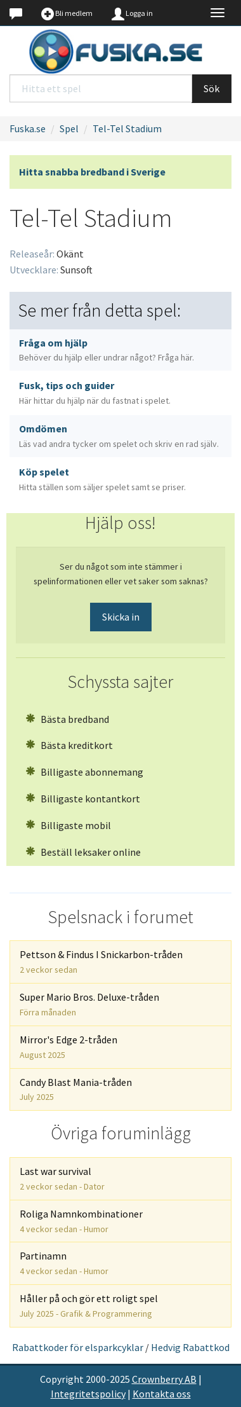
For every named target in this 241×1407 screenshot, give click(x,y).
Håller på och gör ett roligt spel (89, 1305)
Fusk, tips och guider (95, 392)
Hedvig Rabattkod (190, 1347)
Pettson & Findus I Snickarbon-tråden (101, 961)
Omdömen (119, 436)
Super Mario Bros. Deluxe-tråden (89, 1004)
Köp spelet (102, 479)
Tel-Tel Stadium (127, 128)
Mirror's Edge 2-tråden (68, 1046)
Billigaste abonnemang (84, 771)
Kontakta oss (162, 1393)
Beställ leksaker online (83, 852)
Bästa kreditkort (69, 745)
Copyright (62, 1379)
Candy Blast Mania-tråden (76, 1089)
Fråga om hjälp (106, 350)
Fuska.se (28, 128)
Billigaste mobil (68, 825)
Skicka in (121, 616)
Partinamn (64, 1263)
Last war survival (62, 1178)
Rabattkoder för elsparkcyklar (77, 1347)
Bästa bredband (67, 719)
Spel (69, 128)
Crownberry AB (164, 1379)
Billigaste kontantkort (82, 798)
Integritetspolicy (88, 1393)
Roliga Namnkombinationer (81, 1221)
